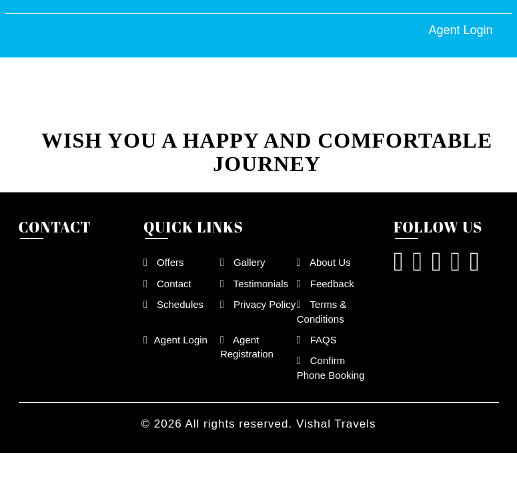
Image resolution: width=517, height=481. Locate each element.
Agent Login (460, 30)
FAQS (317, 339)
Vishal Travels (336, 424)
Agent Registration (247, 346)
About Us (324, 262)
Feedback (325, 283)
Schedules (173, 304)
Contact (167, 283)
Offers (163, 262)
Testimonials (254, 283)
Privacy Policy (258, 304)
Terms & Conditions (322, 311)
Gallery (243, 262)
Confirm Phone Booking (331, 367)
